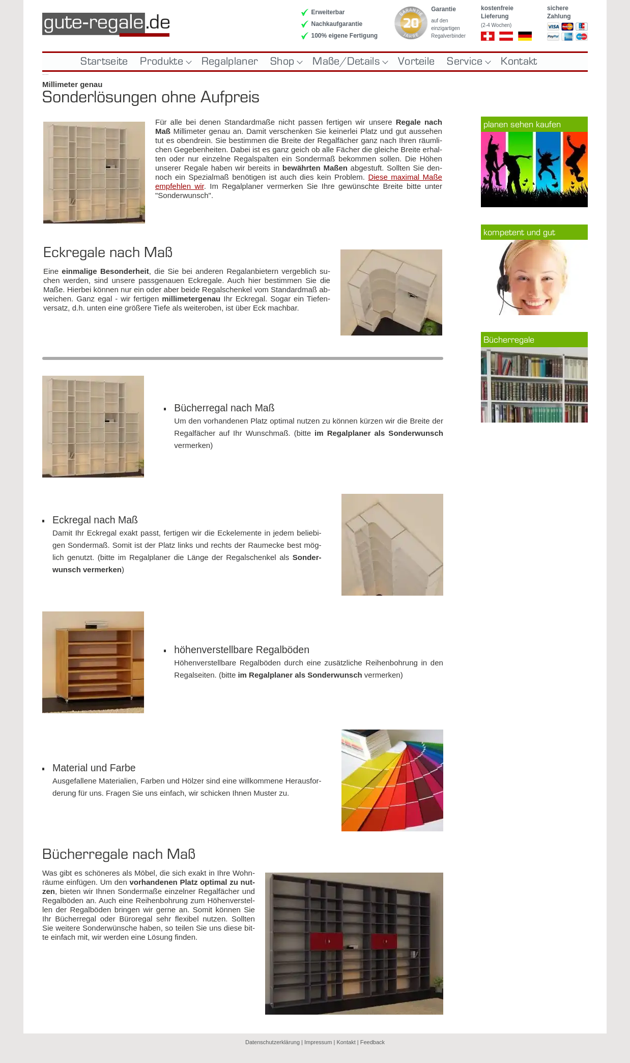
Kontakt (519, 61)
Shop (285, 61)
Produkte (164, 61)
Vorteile (416, 61)
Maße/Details (349, 61)
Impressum (318, 1042)
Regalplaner (230, 61)
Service (468, 61)
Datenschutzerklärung (272, 1042)
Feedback (372, 1042)
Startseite (104, 61)
